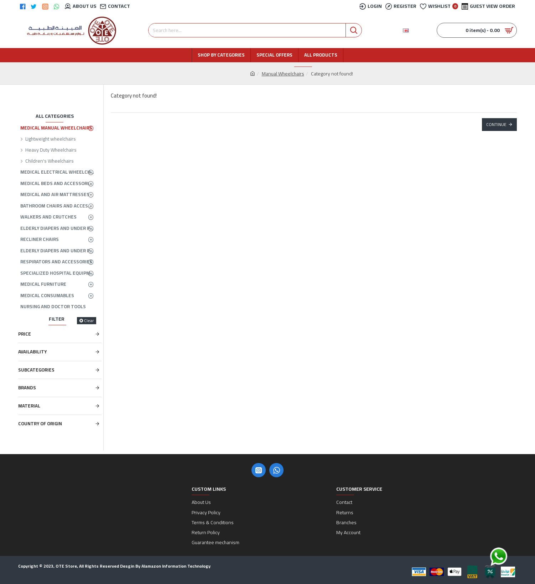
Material (29, 405)
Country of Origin (40, 423)
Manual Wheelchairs (283, 74)
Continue (496, 124)
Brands (27, 387)
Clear (89, 320)
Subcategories (36, 369)
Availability (32, 351)
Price (24, 334)
